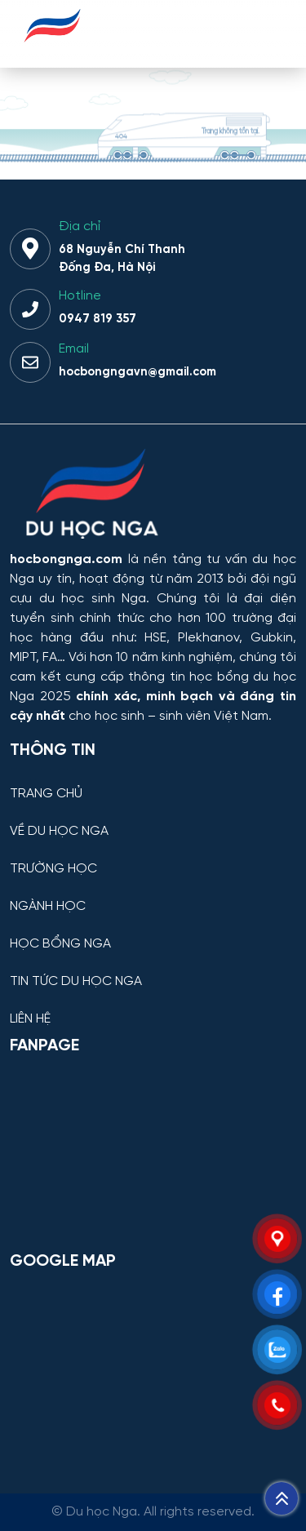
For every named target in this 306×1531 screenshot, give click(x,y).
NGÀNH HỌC (48, 906)
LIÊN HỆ (30, 1019)
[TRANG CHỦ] (153, 781)
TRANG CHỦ (46, 794)
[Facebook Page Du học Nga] (153, 1152)
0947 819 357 (97, 319)
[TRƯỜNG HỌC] (153, 856)
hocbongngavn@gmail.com (137, 372)
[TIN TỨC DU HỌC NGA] (153, 969)
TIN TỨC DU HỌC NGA (76, 981)
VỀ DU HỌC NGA (59, 831)
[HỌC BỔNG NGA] (153, 931)
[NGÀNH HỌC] (153, 894)
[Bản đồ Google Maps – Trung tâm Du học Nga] (153, 1367)
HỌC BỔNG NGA (60, 944)
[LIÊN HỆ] (153, 1007)
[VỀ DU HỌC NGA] (153, 819)
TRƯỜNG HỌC (53, 869)
